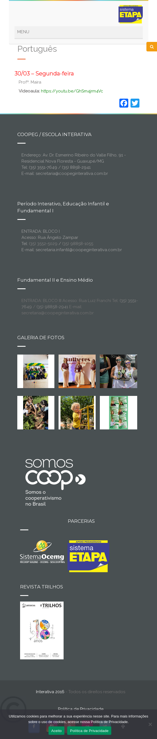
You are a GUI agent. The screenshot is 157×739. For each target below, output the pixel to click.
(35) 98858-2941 (52, 306)
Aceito (56, 731)
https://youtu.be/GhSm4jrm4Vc (72, 91)
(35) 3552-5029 (43, 243)
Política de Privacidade (80, 709)
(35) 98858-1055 (77, 243)
